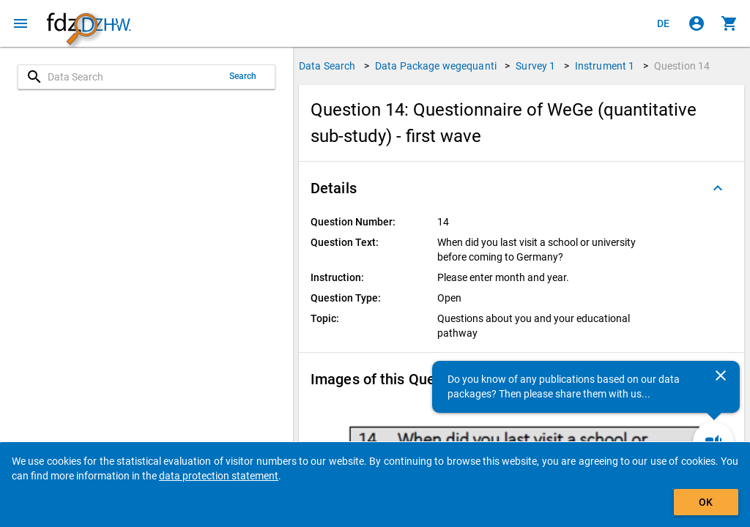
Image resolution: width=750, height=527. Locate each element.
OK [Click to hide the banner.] (706, 502)
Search (243, 76)
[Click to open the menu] (20, 23)
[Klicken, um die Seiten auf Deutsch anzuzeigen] (663, 23)
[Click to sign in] (696, 23)
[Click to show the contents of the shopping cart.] (729, 23)
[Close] (720, 375)
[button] (521, 188)
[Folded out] (717, 188)
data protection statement (218, 476)
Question (682, 66)
